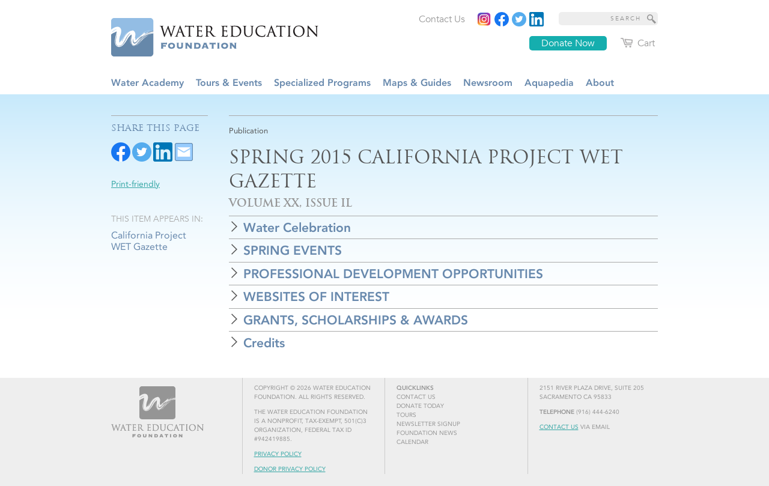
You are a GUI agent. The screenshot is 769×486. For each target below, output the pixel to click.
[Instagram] (484, 19)
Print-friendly (135, 184)
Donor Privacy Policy (290, 469)
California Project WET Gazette (148, 240)
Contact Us (559, 427)
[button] (443, 227)
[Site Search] (652, 18)
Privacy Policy (278, 454)
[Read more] (536, 19)
